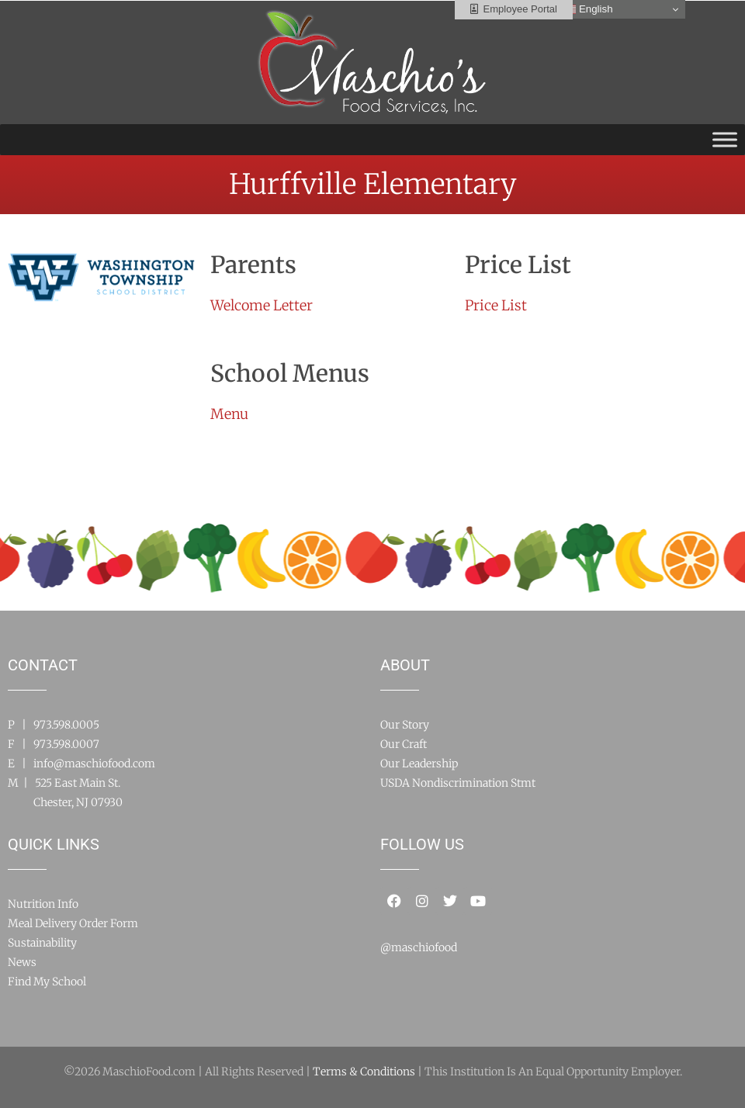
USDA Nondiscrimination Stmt (457, 783)
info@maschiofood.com (94, 763)
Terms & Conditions (364, 1072)
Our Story (404, 725)
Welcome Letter (261, 305)
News (22, 962)
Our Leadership (419, 763)
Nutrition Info (43, 904)
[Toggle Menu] (724, 139)
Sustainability (42, 943)
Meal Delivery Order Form (73, 923)
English (587, 9)
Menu (229, 414)
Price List (496, 305)
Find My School (47, 982)
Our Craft (403, 744)
